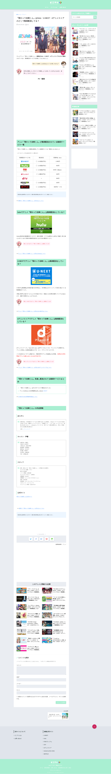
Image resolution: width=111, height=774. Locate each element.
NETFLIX (46, 754)
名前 (18, 677)
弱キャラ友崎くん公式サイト (24, 496)
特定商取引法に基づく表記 (64, 767)
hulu (45, 738)
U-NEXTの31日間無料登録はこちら (27, 396)
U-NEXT (45, 391)
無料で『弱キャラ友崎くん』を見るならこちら (31, 200)
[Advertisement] (41, 126)
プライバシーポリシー (55, 770)
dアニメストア (47, 747)
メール (19, 683)
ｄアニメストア (26, 429)
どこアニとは (54, 7)
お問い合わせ (63, 7)
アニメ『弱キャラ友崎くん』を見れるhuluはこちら (32, 253)
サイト (18, 690)
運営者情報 (47, 767)
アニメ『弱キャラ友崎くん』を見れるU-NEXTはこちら (33, 311)
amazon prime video (49, 751)
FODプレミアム (48, 741)
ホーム (46, 7)
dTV (45, 744)
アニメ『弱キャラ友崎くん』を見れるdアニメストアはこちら (35, 367)
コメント (19, 665)
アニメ (64, 544)
